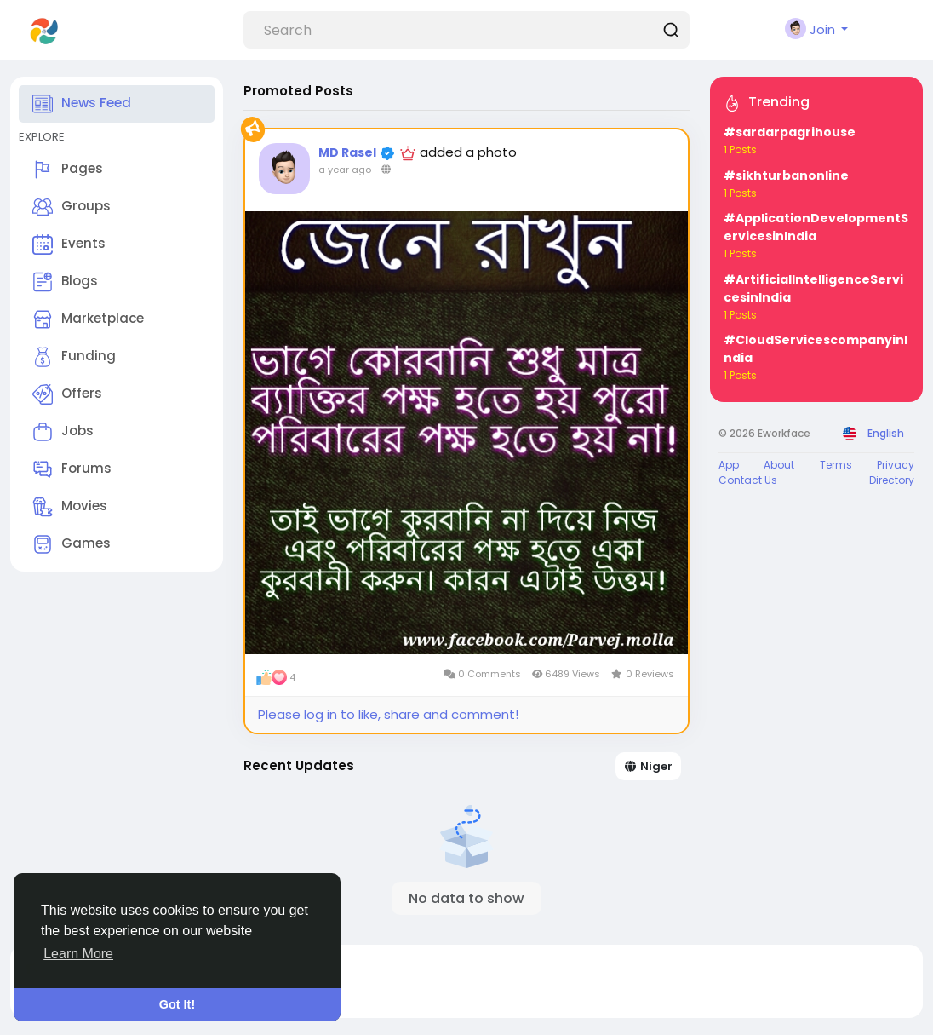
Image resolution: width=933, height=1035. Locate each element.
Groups (71, 207)
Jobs (63, 432)
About (779, 464)
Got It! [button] (177, 1004)
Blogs (65, 282)
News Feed (81, 104)
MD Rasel (348, 152)
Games (71, 544)
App (728, 464)
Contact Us (747, 480)
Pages (67, 169)
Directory (891, 480)
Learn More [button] (78, 953)
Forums (72, 469)
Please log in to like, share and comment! (388, 714)
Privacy (895, 464)
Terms (836, 464)
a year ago (344, 169)
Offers (67, 394)
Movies (69, 507)
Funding (74, 357)
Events (69, 244)
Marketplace (88, 319)
